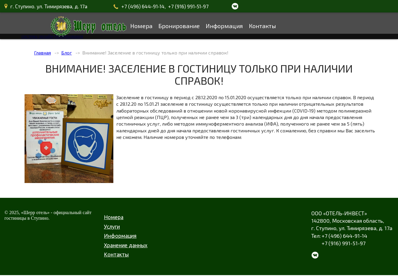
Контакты (262, 25)
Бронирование (179, 25)
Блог (66, 52)
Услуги (112, 227)
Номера (141, 25)
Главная (42, 52)
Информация (224, 25)
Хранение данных (125, 245)
